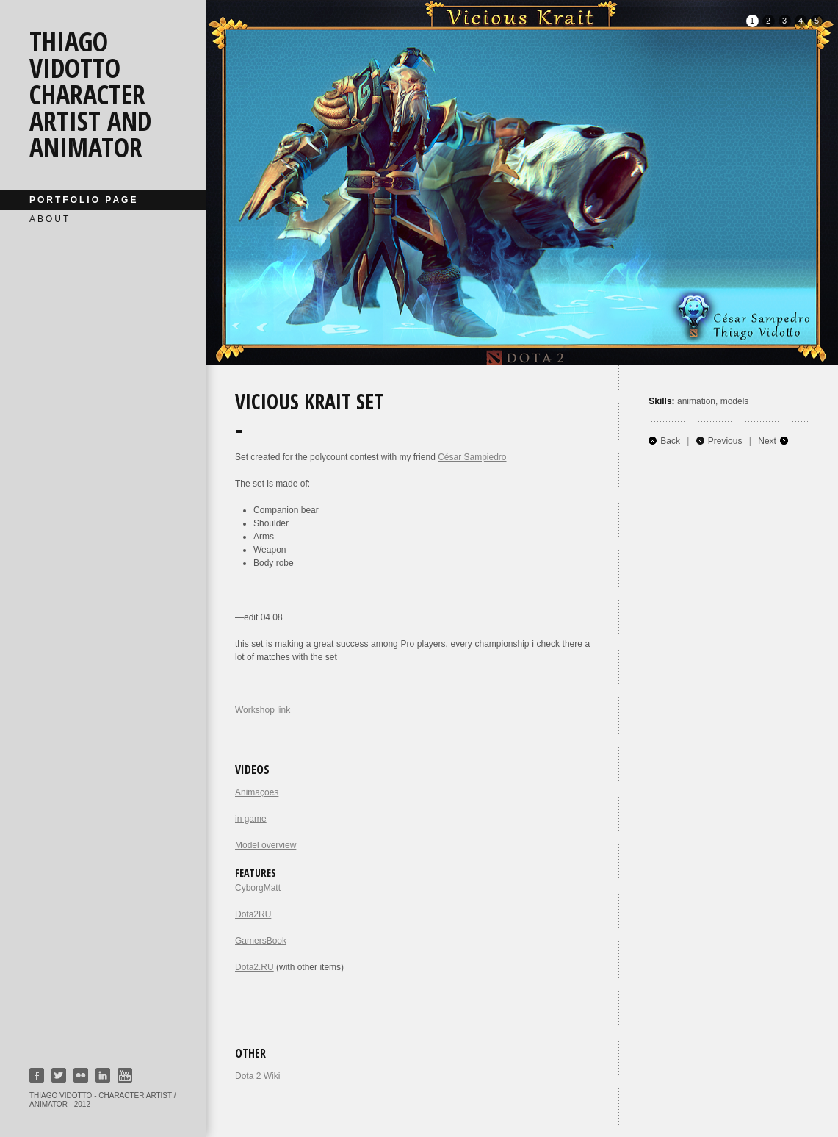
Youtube (125, 1075)
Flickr (80, 1075)
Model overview (265, 845)
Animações (256, 792)
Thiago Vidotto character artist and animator (90, 94)
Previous (725, 441)
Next (767, 441)
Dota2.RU (254, 967)
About (50, 219)
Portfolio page (83, 200)
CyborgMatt (258, 888)
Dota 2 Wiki (257, 1076)
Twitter (58, 1075)
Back (670, 441)
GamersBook (260, 941)
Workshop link (262, 710)
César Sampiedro (472, 457)
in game (251, 819)
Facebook (36, 1075)
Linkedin (102, 1075)
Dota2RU (253, 914)
